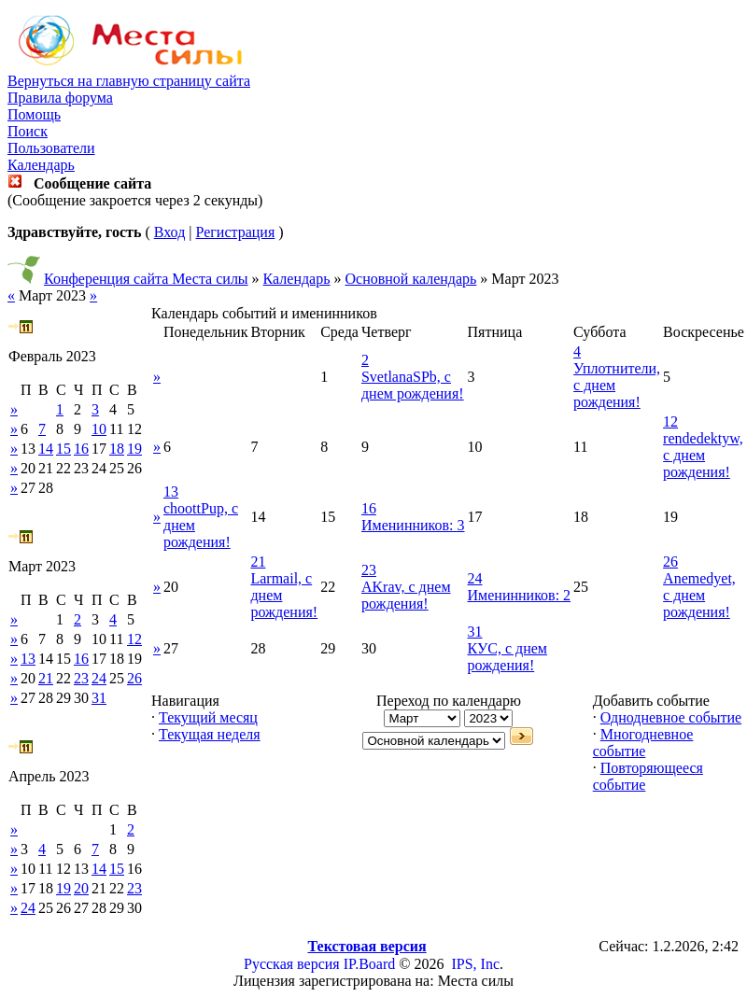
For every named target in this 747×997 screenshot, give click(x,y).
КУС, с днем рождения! (507, 656)
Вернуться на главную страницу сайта (128, 81)
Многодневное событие (643, 742)
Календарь (41, 165)
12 (134, 639)
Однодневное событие (670, 717)
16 (81, 448)
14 (45, 448)
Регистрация (235, 232)
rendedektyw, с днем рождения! (703, 455)
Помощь (34, 114)
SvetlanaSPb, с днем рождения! (412, 385)
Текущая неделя (210, 734)
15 (63, 448)
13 (28, 659)
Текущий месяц (208, 717)
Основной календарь (411, 279)
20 (81, 888)
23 (81, 678)
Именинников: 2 (519, 595)
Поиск (27, 131)
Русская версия (292, 964)
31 (99, 698)
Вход (170, 232)
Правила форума (60, 97)
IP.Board (370, 964)
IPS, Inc (475, 964)
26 (134, 678)
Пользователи (51, 148)
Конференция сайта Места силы (146, 279)
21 (45, 678)
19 (134, 448)
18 (116, 448)
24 (99, 678)
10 (99, 429)
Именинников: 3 (413, 525)
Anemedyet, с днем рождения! (699, 595)
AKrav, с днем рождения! (406, 595)
